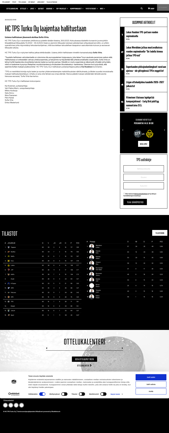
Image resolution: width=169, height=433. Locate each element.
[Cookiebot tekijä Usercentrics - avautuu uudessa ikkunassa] (14, 428)
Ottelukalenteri (84, 365)
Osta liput (143, 143)
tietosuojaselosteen (141, 194)
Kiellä (151, 426)
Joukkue (50, 8)
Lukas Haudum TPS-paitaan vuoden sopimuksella (142, 34)
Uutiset (41, 8)
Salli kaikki (151, 412)
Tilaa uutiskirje (52, 2)
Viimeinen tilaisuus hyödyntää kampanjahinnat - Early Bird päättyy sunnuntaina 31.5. (142, 101)
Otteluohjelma (12, 8)
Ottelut (24, 8)
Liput (33, 8)
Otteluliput (161, 8)
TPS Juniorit (6, 2)
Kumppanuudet (76, 8)
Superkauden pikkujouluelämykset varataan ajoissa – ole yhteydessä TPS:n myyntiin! (146, 68)
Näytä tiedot (115, 429)
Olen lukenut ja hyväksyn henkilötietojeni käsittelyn (139, 195)
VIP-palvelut (62, 8)
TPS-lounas (22, 2)
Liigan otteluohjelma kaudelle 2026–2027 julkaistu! (145, 84)
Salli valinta (151, 419)
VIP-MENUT (31, 2)
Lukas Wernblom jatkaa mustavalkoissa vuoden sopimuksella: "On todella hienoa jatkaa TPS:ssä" (144, 51)
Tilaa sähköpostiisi (135, 202)
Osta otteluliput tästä (84, 359)
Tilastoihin (159, 232)
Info (102, 8)
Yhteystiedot (92, 8)
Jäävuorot (40, 2)
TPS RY (14, 2)
